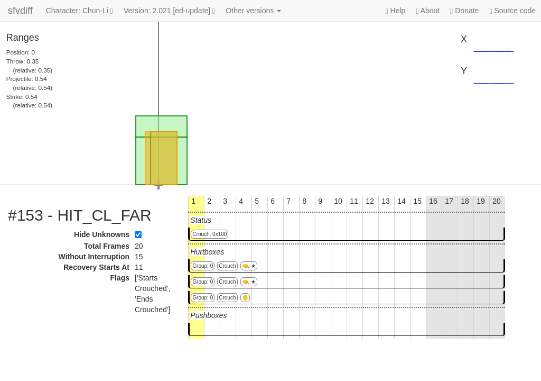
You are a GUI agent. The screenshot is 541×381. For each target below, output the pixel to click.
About (428, 10)
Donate (464, 10)
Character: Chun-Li (79, 10)
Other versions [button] (253, 10)
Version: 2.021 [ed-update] (169, 10)
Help (396, 10)
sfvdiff (20, 10)
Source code (512, 10)
